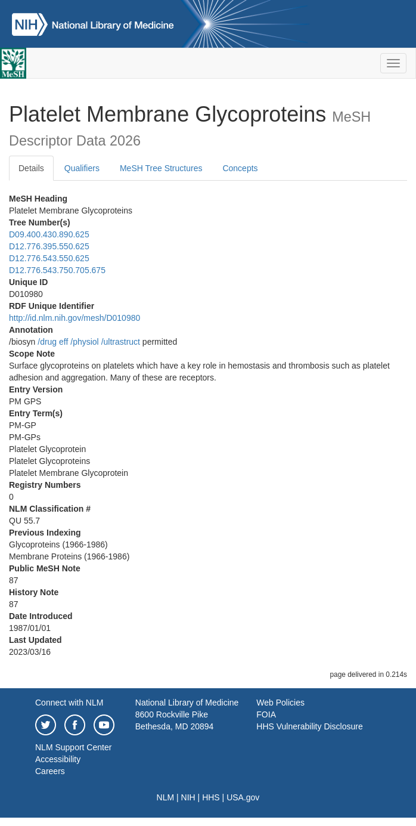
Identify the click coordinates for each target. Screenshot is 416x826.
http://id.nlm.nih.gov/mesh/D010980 (74, 318)
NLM (166, 797)
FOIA (266, 714)
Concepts (239, 168)
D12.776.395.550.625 (49, 246)
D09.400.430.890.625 (49, 234)
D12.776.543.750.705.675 (57, 270)
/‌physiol (84, 342)
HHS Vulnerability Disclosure (309, 726)
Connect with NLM (69, 702)
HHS (211, 797)
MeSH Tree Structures (161, 168)
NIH (188, 797)
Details (31, 168)
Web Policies (280, 702)
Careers (50, 771)
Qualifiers (82, 168)
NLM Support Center (73, 747)
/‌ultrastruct (120, 342)
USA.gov (242, 797)
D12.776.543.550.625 (49, 258)
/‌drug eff (53, 342)
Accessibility (57, 759)
